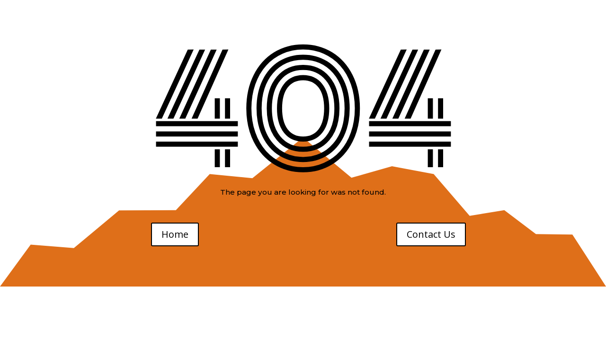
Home (174, 234)
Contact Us (431, 234)
